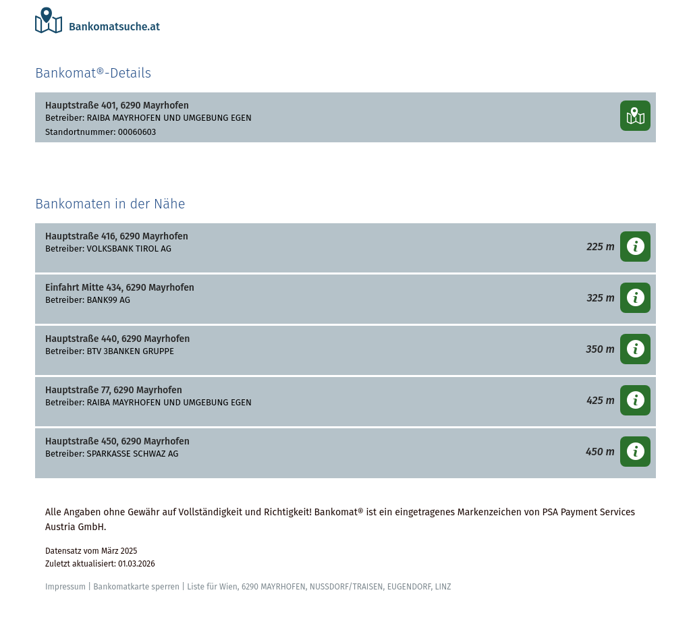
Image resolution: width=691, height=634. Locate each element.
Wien (228, 587)
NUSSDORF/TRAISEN (346, 587)
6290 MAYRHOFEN (274, 587)
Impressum (65, 587)
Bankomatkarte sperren (136, 587)
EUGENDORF (409, 587)
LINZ (443, 587)
